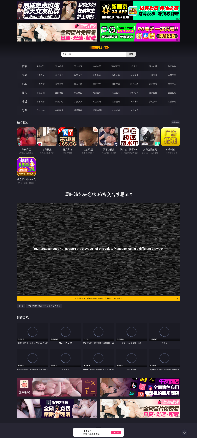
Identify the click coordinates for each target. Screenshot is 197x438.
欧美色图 (78, 92)
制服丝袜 (116, 83)
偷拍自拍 (59, 83)
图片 (24, 92)
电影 (24, 84)
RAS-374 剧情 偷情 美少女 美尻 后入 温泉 (44, 306)
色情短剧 (134, 110)
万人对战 (78, 66)
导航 (24, 110)
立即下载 (116, 432)
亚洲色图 (59, 92)
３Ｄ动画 (97, 75)
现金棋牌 (153, 66)
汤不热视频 (97, 110)
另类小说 (134, 101)
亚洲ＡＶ (41, 75)
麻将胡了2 (115, 66)
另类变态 (172, 83)
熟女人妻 (116, 75)
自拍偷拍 (59, 75)
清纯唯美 (134, 92)
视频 (24, 75)
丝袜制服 (134, 75)
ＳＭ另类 (172, 75)
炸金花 (134, 66)
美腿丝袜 (116, 92)
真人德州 (59, 66)
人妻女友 (78, 101)
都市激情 (41, 101)
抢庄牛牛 (172, 66)
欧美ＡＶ (78, 75)
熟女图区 (153, 92)
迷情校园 (116, 101)
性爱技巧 (172, 101)
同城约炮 (41, 110)
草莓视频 (78, 110)
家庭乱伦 (59, 101)
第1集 (21, 306)
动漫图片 (97, 92)
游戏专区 (97, 66)
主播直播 (153, 75)
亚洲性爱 (41, 83)
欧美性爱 (97, 83)
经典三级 (134, 83)
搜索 (131, 54)
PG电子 (40, 66)
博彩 (24, 66)
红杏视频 (116, 110)
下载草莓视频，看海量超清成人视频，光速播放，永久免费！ (127, 298)
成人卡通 (78, 83)
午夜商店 (59, 110)
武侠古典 (97, 101)
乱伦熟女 (153, 83)
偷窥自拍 (41, 92)
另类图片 (172, 92)
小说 (24, 101)
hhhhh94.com (98, 47)
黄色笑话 (153, 101)
